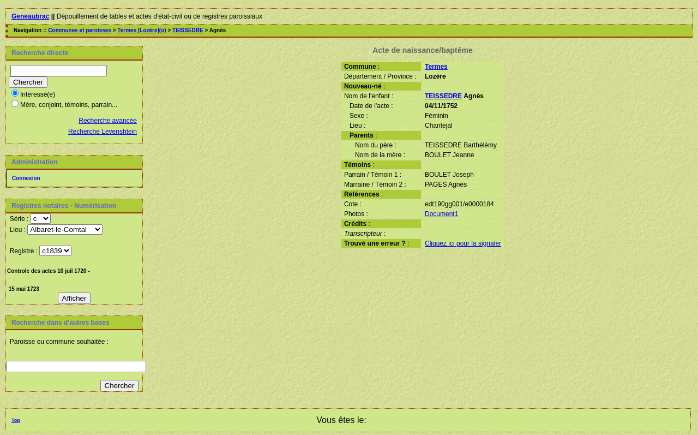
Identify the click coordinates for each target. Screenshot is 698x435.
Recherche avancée (108, 120)
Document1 (441, 214)
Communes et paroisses (79, 30)
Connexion (26, 178)
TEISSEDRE (187, 30)
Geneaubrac (30, 16)
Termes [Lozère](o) (141, 30)
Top (15, 420)
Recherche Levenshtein (102, 131)
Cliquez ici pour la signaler (463, 243)
